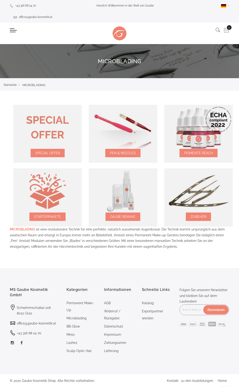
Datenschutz (113, 326)
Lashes (72, 343)
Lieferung (111, 351)
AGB (107, 303)
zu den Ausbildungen (197, 381)
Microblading (77, 318)
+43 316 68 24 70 (23, 5)
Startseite (10, 85)
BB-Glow (73, 326)
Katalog (148, 303)
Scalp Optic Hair (79, 351)
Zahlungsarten (115, 343)
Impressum (112, 334)
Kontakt (173, 381)
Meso (71, 334)
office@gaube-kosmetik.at (32, 17)
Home (222, 381)
